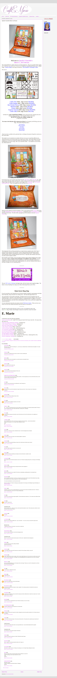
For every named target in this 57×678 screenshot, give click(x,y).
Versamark (3, 341)
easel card (30, 183)
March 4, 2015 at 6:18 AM (8, 637)
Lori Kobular (6, 458)
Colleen (5, 435)
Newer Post (4, 671)
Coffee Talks (34, 179)
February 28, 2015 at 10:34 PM (9, 391)
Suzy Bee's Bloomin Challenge (8, 334)
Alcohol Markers (6, 340)
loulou (5, 429)
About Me (7, 16)
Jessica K (5, 352)
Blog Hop (15, 340)
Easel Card (23, 340)
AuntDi (5, 617)
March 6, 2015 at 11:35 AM (8, 649)
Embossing (26, 340)
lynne (5, 652)
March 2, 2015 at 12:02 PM (8, 614)
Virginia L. (6, 406)
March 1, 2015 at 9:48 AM (8, 497)
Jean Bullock (6, 592)
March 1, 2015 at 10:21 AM (8, 510)
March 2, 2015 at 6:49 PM (8, 620)
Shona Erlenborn (7, 530)
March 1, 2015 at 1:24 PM (8, 533)
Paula (5, 446)
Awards (37, 16)
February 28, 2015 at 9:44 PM (8, 360)
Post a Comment (5, 667)
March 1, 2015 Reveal (21, 62)
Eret (5, 495)
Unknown (5, 363)
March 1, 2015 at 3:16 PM (8, 551)
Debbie (5, 542)
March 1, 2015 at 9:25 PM (8, 571)
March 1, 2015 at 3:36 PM (8, 558)
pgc (4, 568)
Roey (5, 400)
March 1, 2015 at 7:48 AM (8, 467)
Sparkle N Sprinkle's (26, 60)
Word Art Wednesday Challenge (8, 336)
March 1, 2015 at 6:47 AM (8, 437)
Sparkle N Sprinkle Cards (23, 16)
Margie (5, 574)
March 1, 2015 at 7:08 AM (8, 443)
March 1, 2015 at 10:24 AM (8, 516)
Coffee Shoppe (27, 179)
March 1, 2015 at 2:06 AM (8, 416)
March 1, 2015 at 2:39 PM (8, 539)
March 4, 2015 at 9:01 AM (8, 643)
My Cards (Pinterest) (14, 16)
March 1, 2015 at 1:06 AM (8, 409)
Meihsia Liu (6, 561)
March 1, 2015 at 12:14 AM (8, 397)
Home (3, 16)
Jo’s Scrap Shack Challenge (7, 329)
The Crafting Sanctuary (8, 605)
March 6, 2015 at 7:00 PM (8, 665)
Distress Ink (19, 340)
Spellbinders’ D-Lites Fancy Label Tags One (13, 211)
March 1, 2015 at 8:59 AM (8, 473)
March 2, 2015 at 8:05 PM (8, 626)
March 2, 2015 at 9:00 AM (8, 607)
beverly (5, 452)
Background (11, 340)
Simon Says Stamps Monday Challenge (9, 325)
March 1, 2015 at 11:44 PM (8, 582)
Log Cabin (35, 210)
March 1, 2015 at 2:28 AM (8, 426)
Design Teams (31, 16)
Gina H (5, 387)
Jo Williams (6, 419)
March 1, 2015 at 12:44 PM (8, 527)
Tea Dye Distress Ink (35, 211)
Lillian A (5, 488)
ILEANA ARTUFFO (7, 661)
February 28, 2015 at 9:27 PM (8, 354)
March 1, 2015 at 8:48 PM (8, 565)
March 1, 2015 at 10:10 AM (8, 503)
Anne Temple (6, 345)
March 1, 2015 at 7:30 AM (8, 449)
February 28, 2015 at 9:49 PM (8, 366)
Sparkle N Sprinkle (34, 340)
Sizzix (30, 340)
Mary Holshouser (7, 585)
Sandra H (5, 465)
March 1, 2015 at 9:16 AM (8, 485)
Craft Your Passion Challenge (7, 328)
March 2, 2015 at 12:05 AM (8, 589)
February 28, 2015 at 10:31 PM (9, 384)
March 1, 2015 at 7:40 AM (8, 455)
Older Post (39, 671)
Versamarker (30, 182)
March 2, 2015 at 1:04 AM (8, 596)
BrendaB (5, 599)
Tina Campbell (6, 646)
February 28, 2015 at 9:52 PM (8, 372)
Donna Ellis (6, 476)
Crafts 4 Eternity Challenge (7, 326)
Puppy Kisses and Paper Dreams (9, 375)
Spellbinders (39, 340)
